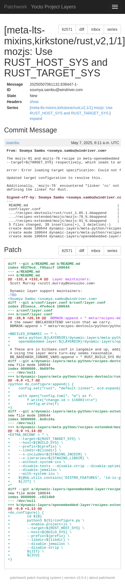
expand (36, 118)
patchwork (18, 578)
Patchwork (15, 7)
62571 (67, 29)
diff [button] (81, 29)
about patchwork (102, 578)
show (34, 102)
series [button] (112, 29)
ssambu (12, 143)
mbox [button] (95, 29)
